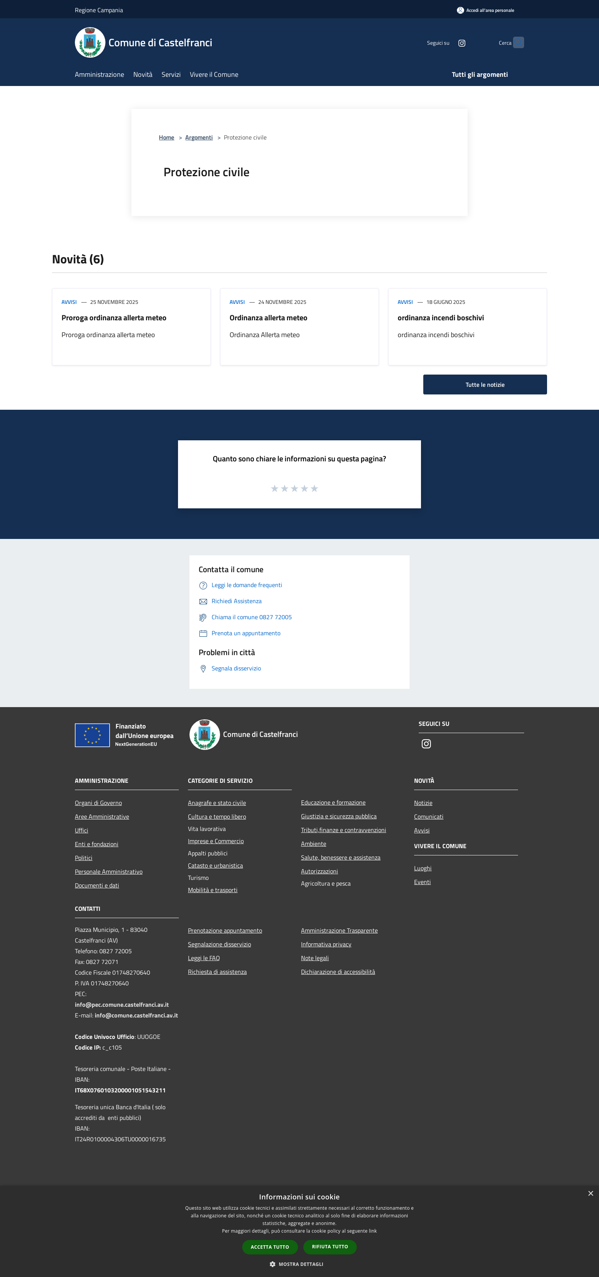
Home (166, 137)
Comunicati (429, 816)
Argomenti (199, 137)
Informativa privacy (326, 944)
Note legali (315, 957)
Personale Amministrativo (108, 871)
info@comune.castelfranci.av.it (136, 1015)
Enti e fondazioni (96, 844)
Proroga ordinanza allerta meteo (114, 317)
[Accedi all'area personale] (485, 10)
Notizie (423, 802)
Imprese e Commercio (216, 840)
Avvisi (69, 302)
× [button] (590, 1194)
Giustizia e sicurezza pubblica (339, 816)
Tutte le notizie (485, 384)
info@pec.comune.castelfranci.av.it (122, 1004)
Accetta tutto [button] (270, 1247)
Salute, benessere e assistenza (340, 857)
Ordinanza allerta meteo (269, 317)
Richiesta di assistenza (217, 971)
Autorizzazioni (319, 871)
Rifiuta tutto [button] (330, 1246)
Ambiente (313, 843)
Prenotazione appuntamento (225, 930)
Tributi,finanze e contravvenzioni (343, 829)
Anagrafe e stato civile (217, 802)
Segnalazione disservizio (219, 944)
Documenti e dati (97, 885)
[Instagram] (447, 42)
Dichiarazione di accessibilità (338, 971)
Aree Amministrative (102, 816)
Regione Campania (99, 10)
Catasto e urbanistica (215, 865)
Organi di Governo (98, 802)
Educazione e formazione (333, 802)
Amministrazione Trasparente (339, 930)
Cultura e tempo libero (217, 816)
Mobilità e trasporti (213, 889)
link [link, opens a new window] (373, 1231)
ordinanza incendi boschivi (441, 317)
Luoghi (423, 868)
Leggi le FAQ (204, 957)
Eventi (422, 881)
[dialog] (299, 1231)
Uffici (81, 830)
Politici (83, 857)
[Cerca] (515, 42)
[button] (299, 1264)
